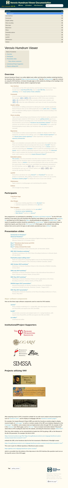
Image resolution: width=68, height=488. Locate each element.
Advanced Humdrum (17, 236)
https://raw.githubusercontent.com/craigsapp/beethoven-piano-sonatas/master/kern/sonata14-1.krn (33, 442)
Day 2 (12, 244)
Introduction (10, 13)
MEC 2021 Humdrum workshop (20, 250)
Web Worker (19, 212)
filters (27, 219)
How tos (34, 35)
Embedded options (34, 32)
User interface (34, 16)
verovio (13, 304)
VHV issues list (30, 223)
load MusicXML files (26, 89)
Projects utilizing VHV (12, 66)
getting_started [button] (15, 467)
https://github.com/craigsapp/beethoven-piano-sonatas (20, 447)
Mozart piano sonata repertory (23, 136)
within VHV (58, 428)
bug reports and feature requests (41, 215)
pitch (44, 108)
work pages (18, 422)
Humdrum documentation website (40, 122)
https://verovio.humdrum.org (30, 79)
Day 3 (12, 246)
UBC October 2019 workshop (19, 263)
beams (54, 108)
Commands (34, 18)
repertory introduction (18, 138)
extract (48, 146)
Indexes (34, 42)
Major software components (14, 61)
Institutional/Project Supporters (15, 64)
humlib (47, 144)
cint (39, 204)
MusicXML (44, 124)
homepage (8, 424)
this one (31, 426)
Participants (10, 56)
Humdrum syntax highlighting (24, 210)
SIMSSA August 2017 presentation (21, 282)
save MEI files (41, 89)
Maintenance (34, 39)
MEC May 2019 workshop (18, 276)
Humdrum (42, 174)
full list (25, 162)
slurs (48, 108)
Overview (34, 11)
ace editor (38, 208)
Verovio (33, 174)
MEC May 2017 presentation (19, 289)
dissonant (54, 150)
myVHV (34, 37)
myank (14, 150)
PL (14, 6)
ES (12, 6)
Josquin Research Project (38, 153)
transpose (30, 148)
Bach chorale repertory (46, 134)
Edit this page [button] (52, 480)
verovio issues (39, 221)
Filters (34, 30)
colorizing (15, 91)
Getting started (48, 79)
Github (49, 225)
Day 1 (12, 242)
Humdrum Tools (13, 417)
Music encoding (34, 23)
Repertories (34, 27)
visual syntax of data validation (31, 91)
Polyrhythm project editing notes (20, 257)
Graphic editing (34, 20)
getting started (44, 118)
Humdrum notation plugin (19, 177)
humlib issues (53, 219)
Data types (34, 25)
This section (15, 158)
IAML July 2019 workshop (18, 269)
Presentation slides (12, 58)
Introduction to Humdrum (18, 234)
